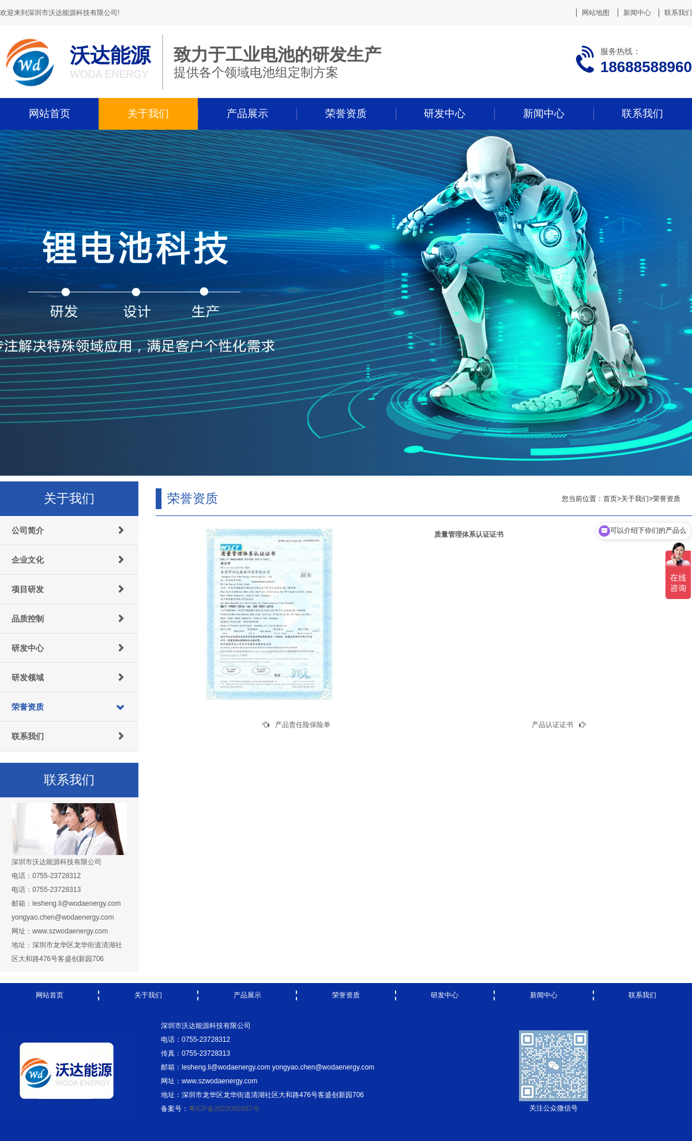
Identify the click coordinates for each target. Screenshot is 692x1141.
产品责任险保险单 (302, 725)
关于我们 (148, 113)
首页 (610, 499)
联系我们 (678, 13)
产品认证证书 (552, 725)
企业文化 (28, 559)
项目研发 (28, 589)
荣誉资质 (346, 113)
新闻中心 (637, 13)
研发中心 (444, 113)
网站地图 (596, 13)
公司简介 (28, 530)
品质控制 (28, 618)
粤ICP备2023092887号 (224, 1109)
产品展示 (247, 113)
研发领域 (28, 677)
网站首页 (49, 113)
